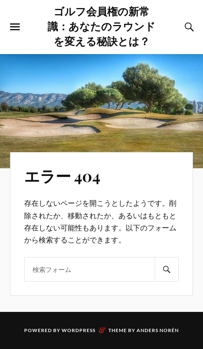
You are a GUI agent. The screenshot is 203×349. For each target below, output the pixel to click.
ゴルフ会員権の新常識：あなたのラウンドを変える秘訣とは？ (101, 26)
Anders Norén (158, 330)
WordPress (78, 330)
